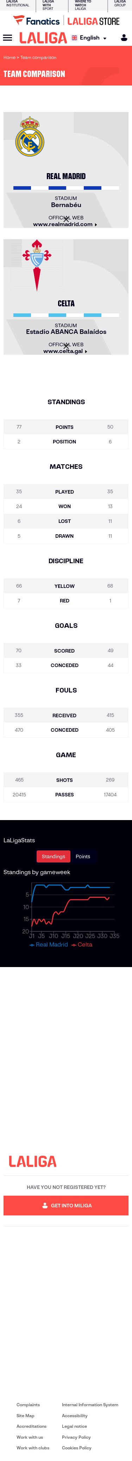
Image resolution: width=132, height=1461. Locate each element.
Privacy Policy (76, 1437)
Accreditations (31, 1426)
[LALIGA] (43, 37)
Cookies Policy (77, 1447)
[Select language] (90, 38)
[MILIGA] (121, 37)
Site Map (25, 1415)
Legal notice (74, 1426)
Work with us (30, 1437)
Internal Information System (90, 1404)
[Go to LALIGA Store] (66, 20)
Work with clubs (33, 1447)
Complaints (28, 1404)
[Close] (66, 219)
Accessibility (75, 1415)
